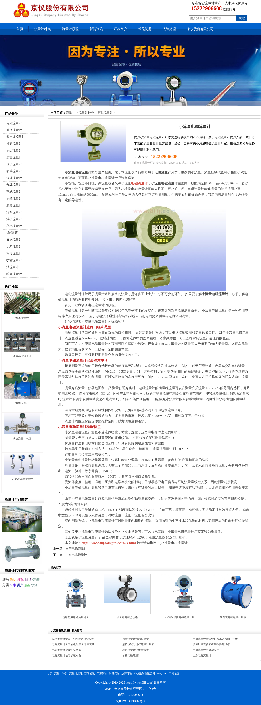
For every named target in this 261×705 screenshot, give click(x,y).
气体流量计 (14, 184)
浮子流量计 (14, 219)
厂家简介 (120, 29)
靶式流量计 (14, 191)
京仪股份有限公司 (200, 29)
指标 (28, 585)
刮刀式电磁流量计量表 (233, 617)
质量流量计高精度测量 (135, 638)
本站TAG (162, 673)
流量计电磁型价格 (127, 617)
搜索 (242, 18)
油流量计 (12, 267)
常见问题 (145, 29)
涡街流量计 (14, 150)
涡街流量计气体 (22, 438)
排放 (28, 580)
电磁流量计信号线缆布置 (66, 655)
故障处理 (169, 29)
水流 (34, 585)
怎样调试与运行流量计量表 (138, 644)
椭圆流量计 (14, 143)
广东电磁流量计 (76, 555)
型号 (5, 580)
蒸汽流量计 (14, 226)
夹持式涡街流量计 (22, 478)
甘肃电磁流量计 (131, 655)
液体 (20, 580)
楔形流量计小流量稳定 (135, 649)
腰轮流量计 (14, 205)
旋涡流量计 (14, 239)
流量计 (70, 112)
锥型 (36, 579)
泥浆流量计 (14, 246)
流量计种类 (42, 29)
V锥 (13, 585)
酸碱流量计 (14, 274)
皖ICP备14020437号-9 (130, 701)
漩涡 (13, 580)
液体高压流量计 (22, 356)
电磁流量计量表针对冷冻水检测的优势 (215, 638)
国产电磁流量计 (76, 548)
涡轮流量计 (14, 198)
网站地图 (174, 673)
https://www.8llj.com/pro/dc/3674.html (108, 543)
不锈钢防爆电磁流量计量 (74, 617)
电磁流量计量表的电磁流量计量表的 (73, 644)
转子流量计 (14, 164)
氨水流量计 (22, 317)
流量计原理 (70, 29)
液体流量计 (14, 178)
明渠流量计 (14, 171)
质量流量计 (14, 157)
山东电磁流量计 (202, 655)
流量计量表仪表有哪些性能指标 (211, 644)
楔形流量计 (14, 253)
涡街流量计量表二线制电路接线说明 (73, 638)
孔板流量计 (14, 130)
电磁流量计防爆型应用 (206, 649)
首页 (20, 29)
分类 (5, 585)
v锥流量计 (13, 232)
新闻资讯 (96, 29)
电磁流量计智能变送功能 (66, 649)
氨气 (21, 585)
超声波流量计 (15, 136)
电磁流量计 (105, 112)
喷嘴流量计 (14, 260)
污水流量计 (14, 212)
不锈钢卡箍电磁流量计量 (180, 617)
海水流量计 (22, 403)
